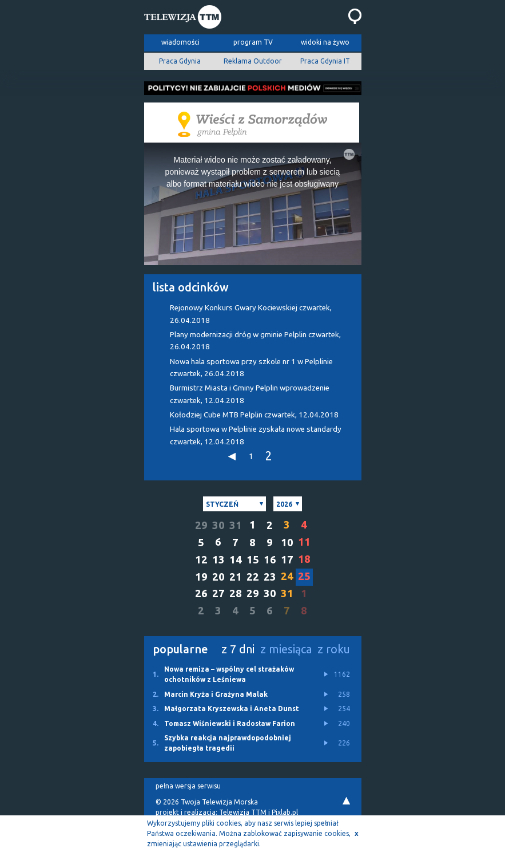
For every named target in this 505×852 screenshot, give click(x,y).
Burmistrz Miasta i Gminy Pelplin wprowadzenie (249, 394)
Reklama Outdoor (253, 61)
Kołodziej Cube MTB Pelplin (254, 415)
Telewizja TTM (243, 812)
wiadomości (180, 42)
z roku (333, 649)
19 (201, 577)
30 (218, 525)
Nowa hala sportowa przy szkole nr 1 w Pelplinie (251, 367)
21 (235, 577)
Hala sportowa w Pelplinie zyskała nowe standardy (255, 435)
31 (235, 525)
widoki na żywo (325, 42)
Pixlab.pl (285, 812)
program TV (253, 42)
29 (201, 525)
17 (287, 560)
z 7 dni (238, 649)
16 (270, 560)
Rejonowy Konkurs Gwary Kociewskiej (251, 313)
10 (287, 543)
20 (218, 577)
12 (201, 560)
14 (235, 560)
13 (218, 560)
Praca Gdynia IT (325, 61)
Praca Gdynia (180, 61)
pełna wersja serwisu (188, 786)
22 (252, 577)
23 (270, 577)
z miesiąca (286, 649)
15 (252, 560)
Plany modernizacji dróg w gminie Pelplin (255, 340)
